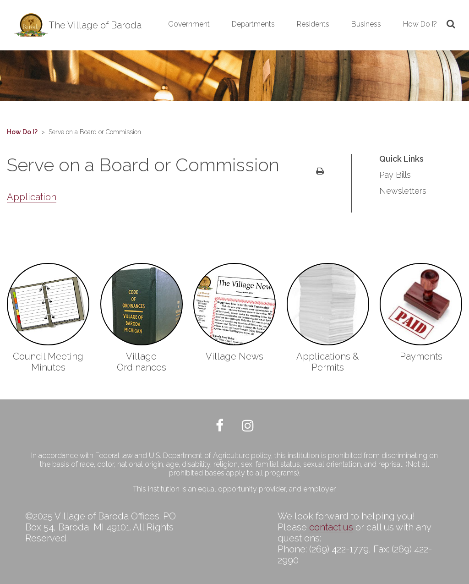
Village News (234, 356)
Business (366, 24)
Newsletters (402, 191)
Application (31, 196)
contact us (331, 527)
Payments (421, 356)
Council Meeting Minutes (48, 362)
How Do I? (420, 24)
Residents (313, 24)
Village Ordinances (141, 362)
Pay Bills (395, 175)
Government (189, 24)
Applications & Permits (327, 362)
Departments (253, 24)
